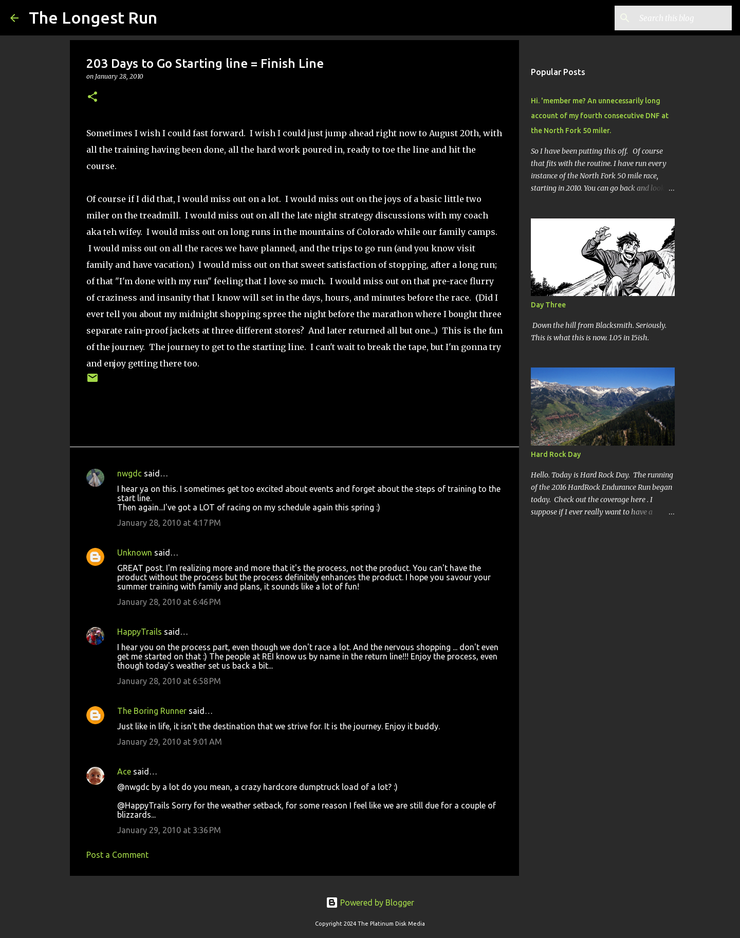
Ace (124, 771)
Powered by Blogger (370, 902)
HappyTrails (139, 631)
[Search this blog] (678, 18)
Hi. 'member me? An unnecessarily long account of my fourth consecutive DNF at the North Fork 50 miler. (600, 116)
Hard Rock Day (556, 454)
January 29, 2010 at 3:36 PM (169, 830)
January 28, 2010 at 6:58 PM (169, 681)
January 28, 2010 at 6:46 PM (169, 601)
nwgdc (129, 473)
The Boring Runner (152, 710)
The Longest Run (93, 17)
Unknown (134, 552)
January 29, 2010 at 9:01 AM (169, 741)
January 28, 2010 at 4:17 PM (169, 522)
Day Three (548, 305)
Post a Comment (117, 854)
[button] (92, 97)
